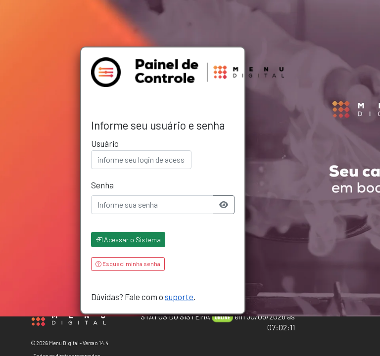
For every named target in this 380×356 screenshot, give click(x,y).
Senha (102, 185)
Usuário (105, 143)
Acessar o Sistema (128, 239)
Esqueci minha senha (127, 263)
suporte (179, 297)
